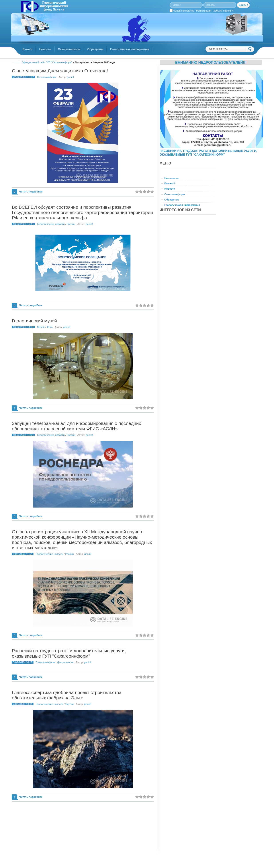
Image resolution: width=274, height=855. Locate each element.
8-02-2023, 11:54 (22, 554)
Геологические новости (51, 224)
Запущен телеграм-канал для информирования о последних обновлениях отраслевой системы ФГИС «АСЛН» (76, 426)
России (71, 224)
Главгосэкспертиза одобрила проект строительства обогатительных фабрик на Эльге (66, 695)
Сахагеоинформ (47, 77)
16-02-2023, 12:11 (23, 224)
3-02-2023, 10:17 (22, 662)
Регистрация (203, 10)
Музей (41, 327)
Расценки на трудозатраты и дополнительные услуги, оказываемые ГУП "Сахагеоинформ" (69, 653)
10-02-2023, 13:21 (23, 435)
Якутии (69, 704)
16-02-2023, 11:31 (23, 327)
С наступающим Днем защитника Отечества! (60, 70)
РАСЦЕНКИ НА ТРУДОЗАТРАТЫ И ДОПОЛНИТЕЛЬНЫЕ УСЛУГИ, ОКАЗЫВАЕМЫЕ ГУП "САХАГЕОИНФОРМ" (208, 152)
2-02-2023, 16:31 (22, 704)
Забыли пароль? (223, 10)
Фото (50, 327)
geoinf (70, 77)
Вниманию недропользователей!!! (211, 62)
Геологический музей (34, 320)
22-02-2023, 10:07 (23, 77)
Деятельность (65, 662)
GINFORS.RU (44, 7)
